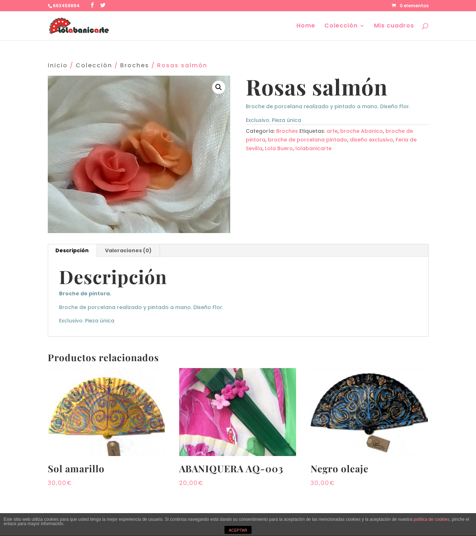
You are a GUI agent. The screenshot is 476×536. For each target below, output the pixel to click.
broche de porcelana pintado (307, 139)
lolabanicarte (313, 148)
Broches (134, 65)
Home (305, 26)
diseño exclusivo (371, 139)
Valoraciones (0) (128, 250)
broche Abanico (361, 131)
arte (332, 131)
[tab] (72, 250)
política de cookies (432, 519)
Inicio (58, 65)
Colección (341, 26)
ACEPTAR (238, 530)
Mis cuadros (394, 26)
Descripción (72, 250)
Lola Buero (279, 148)
